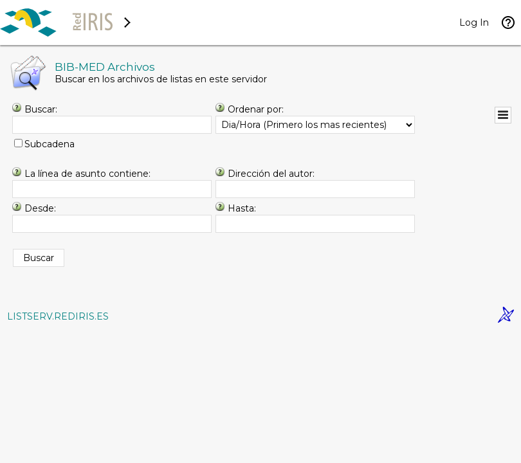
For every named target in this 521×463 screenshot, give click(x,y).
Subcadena (49, 144)
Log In (474, 22)
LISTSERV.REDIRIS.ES (58, 316)
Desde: (40, 208)
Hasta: (242, 208)
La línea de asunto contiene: (87, 173)
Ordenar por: (256, 109)
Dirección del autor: (271, 173)
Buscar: (40, 109)
